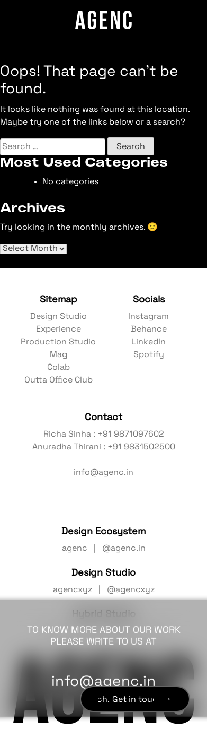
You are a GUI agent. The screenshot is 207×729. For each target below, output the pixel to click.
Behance (149, 329)
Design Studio (58, 317)
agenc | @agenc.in (104, 548)
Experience (58, 329)
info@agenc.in (103, 472)
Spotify (148, 355)
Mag (58, 355)
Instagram (148, 317)
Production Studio (58, 342)
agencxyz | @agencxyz (104, 590)
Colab (58, 367)
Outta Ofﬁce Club (58, 380)
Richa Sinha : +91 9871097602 (103, 434)
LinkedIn (148, 342)
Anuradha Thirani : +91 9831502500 (103, 447)
